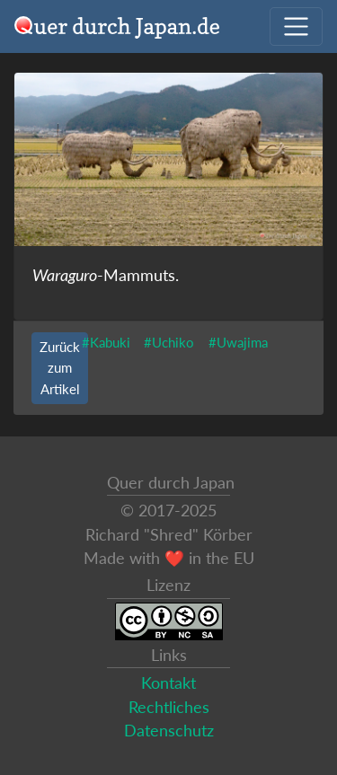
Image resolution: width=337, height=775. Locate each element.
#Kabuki (106, 342)
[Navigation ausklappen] (296, 26)
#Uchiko (169, 342)
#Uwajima (238, 342)
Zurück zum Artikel (60, 367)
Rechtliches (169, 707)
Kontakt (168, 683)
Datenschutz (169, 730)
